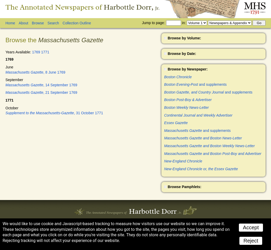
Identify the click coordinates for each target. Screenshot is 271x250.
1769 (36, 52)
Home (10, 23)
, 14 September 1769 (41, 85)
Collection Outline (77, 23)
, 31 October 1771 (54, 113)
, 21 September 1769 (41, 92)
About (23, 23)
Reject (251, 241)
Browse (38, 23)
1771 (45, 52)
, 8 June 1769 (35, 72)
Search (53, 23)
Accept (251, 227)
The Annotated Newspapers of (82, 7)
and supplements (195, 84)
